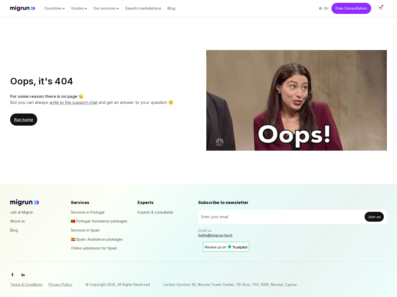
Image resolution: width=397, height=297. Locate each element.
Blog (171, 8)
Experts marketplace (143, 8)
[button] (54, 8)
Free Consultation (351, 8)
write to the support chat (73, 102)
